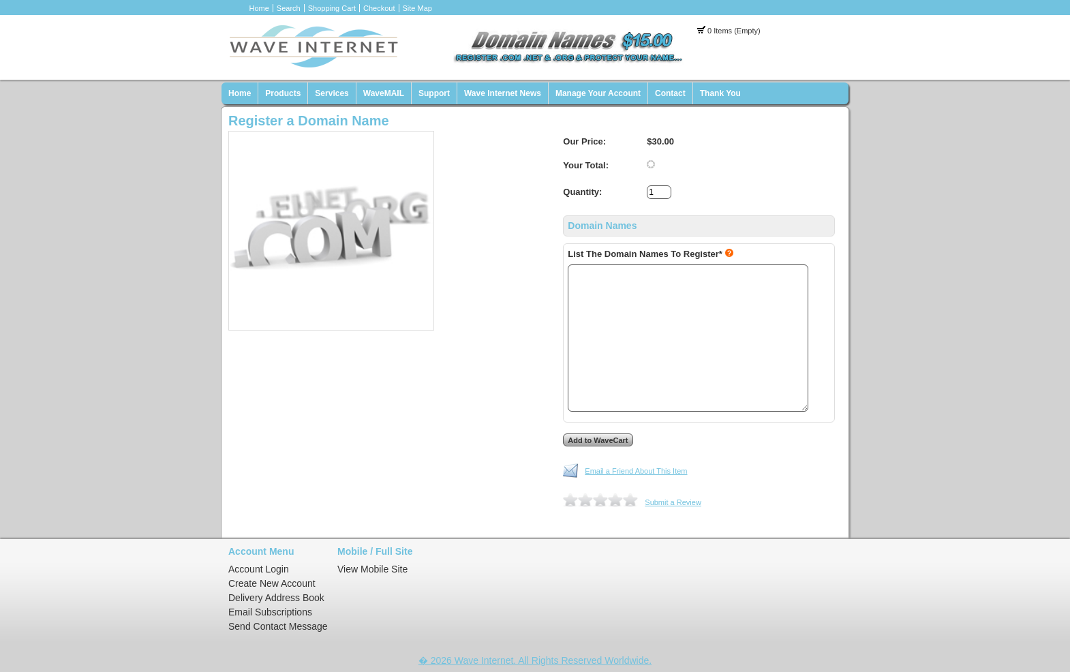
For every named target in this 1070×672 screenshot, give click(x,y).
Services (331, 93)
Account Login (258, 569)
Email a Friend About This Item (636, 471)
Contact (670, 93)
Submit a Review (673, 502)
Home (259, 8)
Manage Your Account (598, 93)
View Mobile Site (372, 569)
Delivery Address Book (276, 597)
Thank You (720, 93)
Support (434, 93)
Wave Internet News (502, 93)
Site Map (417, 8)
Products (283, 93)
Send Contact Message (278, 626)
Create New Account (272, 583)
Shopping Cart (332, 8)
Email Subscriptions (270, 612)
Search (289, 8)
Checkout (379, 8)
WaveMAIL (383, 93)
